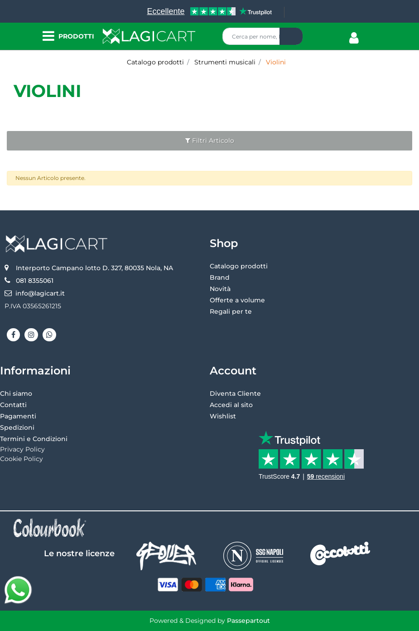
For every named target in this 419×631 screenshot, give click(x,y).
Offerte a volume (237, 300)
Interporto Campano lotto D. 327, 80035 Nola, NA (94, 268)
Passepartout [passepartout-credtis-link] (248, 620)
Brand (220, 277)
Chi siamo (16, 393)
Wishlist (223, 416)
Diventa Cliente (235, 393)
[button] (291, 36)
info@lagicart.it (40, 293)
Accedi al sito (231, 405)
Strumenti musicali (224, 62)
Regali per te (231, 311)
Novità (220, 289)
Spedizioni (17, 427)
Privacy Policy (22, 449)
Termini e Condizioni (33, 439)
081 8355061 (34, 281)
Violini (276, 62)
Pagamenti (18, 416)
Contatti (13, 405)
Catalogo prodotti (155, 62)
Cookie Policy (21, 459)
